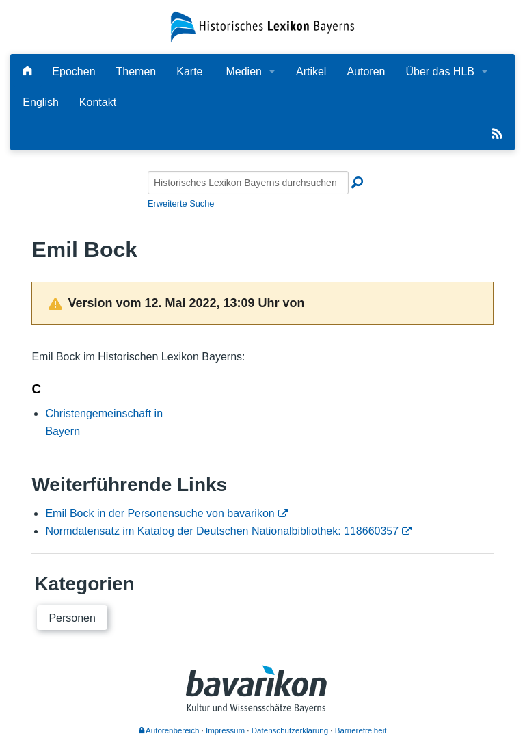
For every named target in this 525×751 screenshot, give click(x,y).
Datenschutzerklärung (290, 730)
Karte (189, 71)
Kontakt (97, 102)
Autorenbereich (169, 730)
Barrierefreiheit (361, 730)
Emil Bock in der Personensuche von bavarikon (159, 513)
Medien (243, 71)
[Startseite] (262, 26)
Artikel (311, 71)
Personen (72, 618)
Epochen (73, 71)
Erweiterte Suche (181, 203)
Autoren (366, 71)
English (40, 102)
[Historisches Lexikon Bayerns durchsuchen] (248, 182)
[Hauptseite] (27, 71)
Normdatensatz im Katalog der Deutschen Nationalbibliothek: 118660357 (222, 531)
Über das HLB (439, 71)
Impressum (225, 730)
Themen (136, 71)
